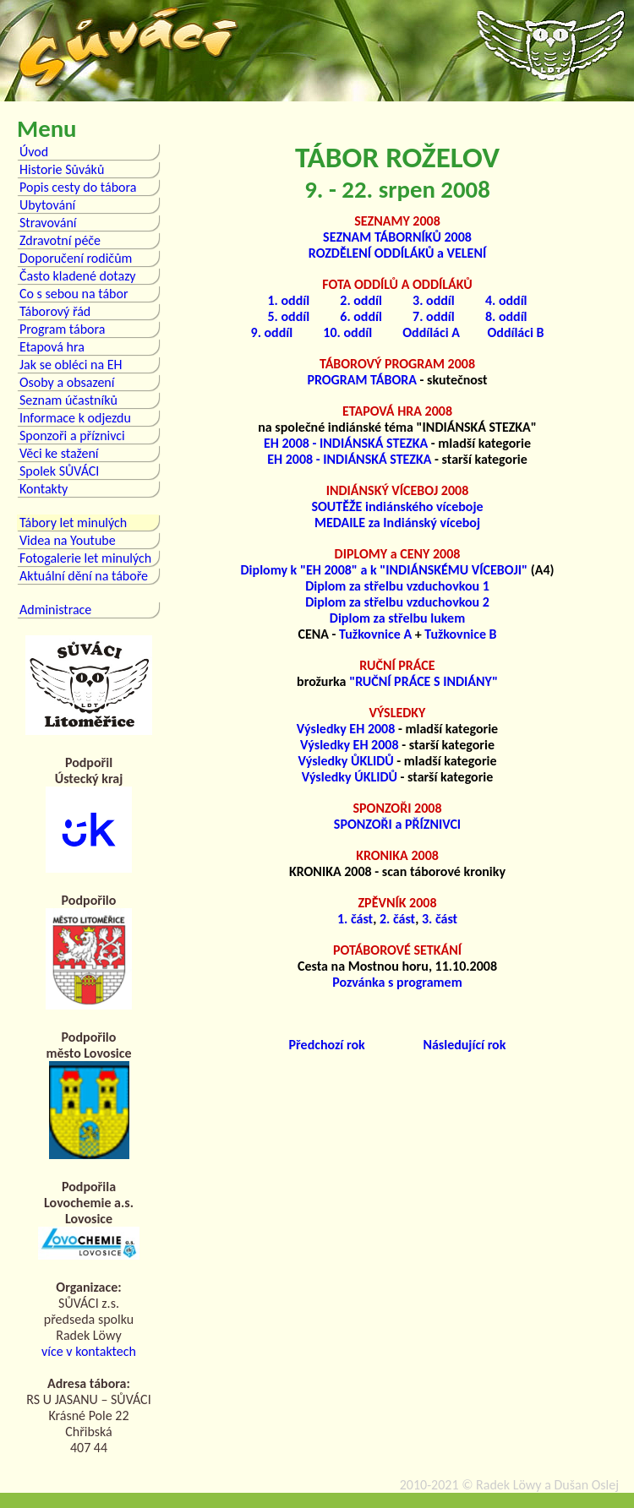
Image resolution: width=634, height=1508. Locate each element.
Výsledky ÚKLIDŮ (349, 777)
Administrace (55, 610)
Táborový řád (54, 311)
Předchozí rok (327, 1045)
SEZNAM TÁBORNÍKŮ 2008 (397, 237)
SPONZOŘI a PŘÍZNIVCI (397, 824)
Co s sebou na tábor (73, 294)
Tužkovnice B (460, 634)
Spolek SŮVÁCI (59, 471)
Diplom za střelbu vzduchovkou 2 (397, 602)
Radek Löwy (508, 1485)
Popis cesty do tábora (77, 187)
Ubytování (47, 205)
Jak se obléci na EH (71, 365)
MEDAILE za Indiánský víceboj (397, 522)
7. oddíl (434, 316)
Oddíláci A (431, 332)
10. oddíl (347, 332)
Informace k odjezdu (75, 418)
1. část (355, 919)
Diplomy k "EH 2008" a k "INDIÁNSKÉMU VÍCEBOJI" (384, 570)
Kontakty (43, 489)
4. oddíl (506, 300)
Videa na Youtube (67, 540)
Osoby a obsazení (66, 382)
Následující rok (464, 1045)
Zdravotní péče (60, 240)
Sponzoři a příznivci (72, 435)
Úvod (33, 152)
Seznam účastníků (68, 400)
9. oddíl (272, 332)
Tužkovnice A (375, 634)
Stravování (48, 223)
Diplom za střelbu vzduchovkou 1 (397, 586)
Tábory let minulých (73, 522)
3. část (439, 919)
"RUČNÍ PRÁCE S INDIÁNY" (423, 681)
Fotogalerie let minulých (85, 558)
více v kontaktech (88, 1351)
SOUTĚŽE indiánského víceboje (397, 506)
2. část (397, 919)
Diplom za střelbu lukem (397, 618)
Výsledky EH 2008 (346, 729)
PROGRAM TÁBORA (362, 380)
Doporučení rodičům (75, 258)
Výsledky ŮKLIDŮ (345, 761)
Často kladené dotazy (77, 276)
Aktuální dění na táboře (83, 576)
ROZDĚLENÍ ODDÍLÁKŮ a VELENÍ (397, 253)
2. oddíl (361, 300)
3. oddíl (434, 300)
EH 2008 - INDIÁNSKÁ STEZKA (346, 443)
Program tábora (62, 329)
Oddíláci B (516, 332)
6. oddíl (361, 316)
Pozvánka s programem (397, 982)
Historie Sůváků (61, 169)
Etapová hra (52, 347)
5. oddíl (288, 316)
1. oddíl (288, 300)
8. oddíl (506, 316)
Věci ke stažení (59, 453)
